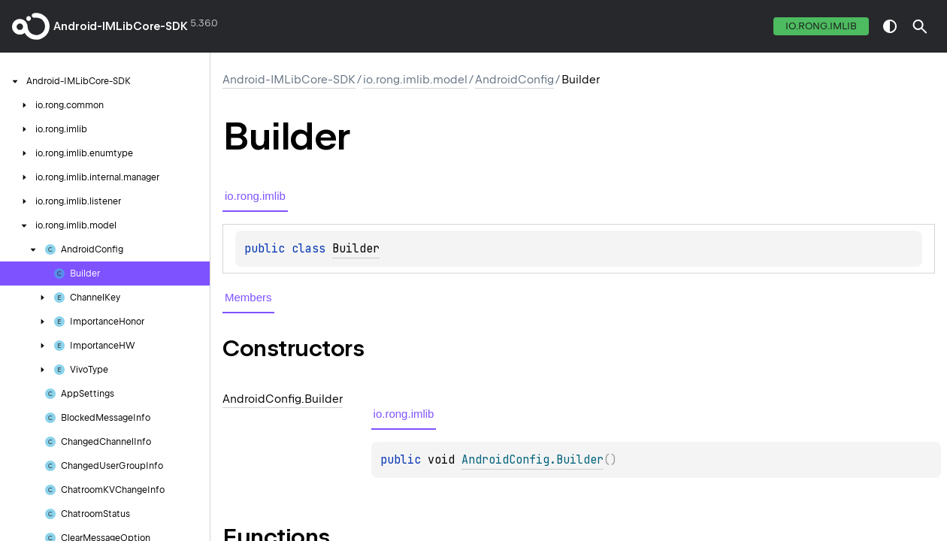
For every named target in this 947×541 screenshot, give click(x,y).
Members (248, 297)
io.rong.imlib (821, 26)
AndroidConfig (514, 79)
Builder (356, 248)
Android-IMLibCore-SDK (120, 26)
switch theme (890, 26)
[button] (920, 26)
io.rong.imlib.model (415, 79)
